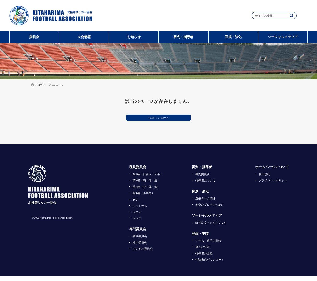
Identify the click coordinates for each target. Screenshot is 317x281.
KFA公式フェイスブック (210, 227)
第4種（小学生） (143, 198)
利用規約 (264, 179)
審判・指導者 (183, 37)
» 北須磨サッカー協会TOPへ (158, 120)
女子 (135, 204)
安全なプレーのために (209, 209)
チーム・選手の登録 (208, 245)
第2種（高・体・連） (146, 185)
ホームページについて (272, 172)
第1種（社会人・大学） (148, 179)
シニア (137, 217)
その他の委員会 (143, 253)
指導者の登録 (204, 258)
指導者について (205, 185)
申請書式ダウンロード (209, 264)
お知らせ (134, 37)
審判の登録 (202, 251)
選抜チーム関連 (205, 203)
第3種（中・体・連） (146, 191)
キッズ (137, 223)
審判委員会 (140, 241)
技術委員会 (140, 247)
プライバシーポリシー (273, 185)
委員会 (34, 37)
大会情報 (84, 37)
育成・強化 (233, 37)
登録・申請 (200, 239)
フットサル (140, 210)
